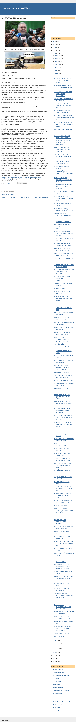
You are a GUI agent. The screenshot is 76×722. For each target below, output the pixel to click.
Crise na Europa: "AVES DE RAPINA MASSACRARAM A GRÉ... (63, 298)
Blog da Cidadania (58, 672)
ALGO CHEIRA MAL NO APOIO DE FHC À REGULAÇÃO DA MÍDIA (63, 488)
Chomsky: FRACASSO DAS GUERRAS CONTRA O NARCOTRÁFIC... (62, 628)
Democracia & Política (15, 8)
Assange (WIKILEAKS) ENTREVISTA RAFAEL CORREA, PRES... (61, 367)
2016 (54, 41)
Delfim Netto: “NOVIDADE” (62, 372)
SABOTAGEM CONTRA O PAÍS (63, 380)
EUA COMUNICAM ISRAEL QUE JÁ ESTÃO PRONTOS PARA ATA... (63, 543)
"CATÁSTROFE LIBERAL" (62, 633)
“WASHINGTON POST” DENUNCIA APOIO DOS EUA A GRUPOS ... (63, 595)
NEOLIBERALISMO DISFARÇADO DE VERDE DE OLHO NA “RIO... (63, 560)
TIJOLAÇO (56, 708)
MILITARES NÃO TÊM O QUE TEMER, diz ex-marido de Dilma (63, 226)
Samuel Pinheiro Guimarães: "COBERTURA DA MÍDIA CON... (62, 495)
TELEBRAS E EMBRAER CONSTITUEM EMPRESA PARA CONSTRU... (62, 105)
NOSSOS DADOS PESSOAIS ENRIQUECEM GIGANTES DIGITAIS (63, 417)
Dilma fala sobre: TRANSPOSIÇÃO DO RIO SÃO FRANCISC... (62, 607)
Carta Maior (56, 684)
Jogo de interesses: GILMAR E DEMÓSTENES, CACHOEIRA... (63, 94)
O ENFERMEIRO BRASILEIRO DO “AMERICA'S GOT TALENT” (63, 278)
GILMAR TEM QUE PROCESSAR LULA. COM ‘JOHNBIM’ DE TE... (62, 215)
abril (56, 640)
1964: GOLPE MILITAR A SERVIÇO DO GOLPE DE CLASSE (62, 156)
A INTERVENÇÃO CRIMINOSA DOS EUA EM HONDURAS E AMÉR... (63, 198)
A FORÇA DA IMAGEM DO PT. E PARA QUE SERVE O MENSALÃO (63, 186)
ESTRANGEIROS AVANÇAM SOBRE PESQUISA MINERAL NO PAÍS (63, 233)
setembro (57, 64)
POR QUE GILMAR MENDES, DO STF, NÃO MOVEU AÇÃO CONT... (63, 124)
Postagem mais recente (8, 197)
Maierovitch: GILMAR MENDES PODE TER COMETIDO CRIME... (63, 131)
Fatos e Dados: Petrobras (61, 690)
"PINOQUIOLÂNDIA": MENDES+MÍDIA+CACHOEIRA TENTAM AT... (63, 173)
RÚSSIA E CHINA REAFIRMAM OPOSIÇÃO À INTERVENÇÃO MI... (64, 117)
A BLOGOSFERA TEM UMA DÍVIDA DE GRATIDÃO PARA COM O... (63, 424)
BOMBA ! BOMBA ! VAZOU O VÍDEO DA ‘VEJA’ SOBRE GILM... (62, 80)
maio (56, 76)
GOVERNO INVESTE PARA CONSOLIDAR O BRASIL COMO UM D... (62, 149)
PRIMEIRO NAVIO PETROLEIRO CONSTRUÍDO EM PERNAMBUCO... (64, 271)
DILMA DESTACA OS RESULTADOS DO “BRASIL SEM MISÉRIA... (63, 180)
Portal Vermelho (58, 705)
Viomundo (56, 711)
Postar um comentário (7, 194)
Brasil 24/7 (56, 678)
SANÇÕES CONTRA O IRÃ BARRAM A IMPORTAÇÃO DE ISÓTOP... (64, 472)
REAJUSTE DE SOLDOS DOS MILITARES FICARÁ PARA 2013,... (63, 351)
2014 (54, 47)
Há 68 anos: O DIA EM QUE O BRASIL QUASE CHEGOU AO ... (63, 403)
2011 (54, 653)
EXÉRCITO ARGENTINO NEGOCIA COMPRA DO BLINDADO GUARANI (62, 566)
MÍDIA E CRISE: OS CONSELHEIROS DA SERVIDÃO (61, 522)
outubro (57, 61)
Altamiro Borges (58, 669)
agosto (57, 67)
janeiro (57, 649)
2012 (54, 53)
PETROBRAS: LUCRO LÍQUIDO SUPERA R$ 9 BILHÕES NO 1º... (63, 578)
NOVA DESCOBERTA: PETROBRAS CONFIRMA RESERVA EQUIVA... (62, 339)
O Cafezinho (57, 699)
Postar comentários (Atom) (14, 201)
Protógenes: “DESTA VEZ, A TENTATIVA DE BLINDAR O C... (63, 87)
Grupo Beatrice (58, 693)
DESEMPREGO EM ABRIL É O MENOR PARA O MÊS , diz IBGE (63, 308)
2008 (54, 661)
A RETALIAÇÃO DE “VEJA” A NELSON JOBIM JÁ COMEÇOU (62, 143)
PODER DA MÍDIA (59, 636)
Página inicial (25, 197)
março (57, 643)
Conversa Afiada (58, 687)
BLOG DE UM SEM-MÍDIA (61, 675)
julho (56, 70)
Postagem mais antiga (41, 197)
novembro (58, 58)
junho (56, 73)
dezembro (58, 55)
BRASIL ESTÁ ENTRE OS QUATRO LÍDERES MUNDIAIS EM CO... (64, 397)
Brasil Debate (57, 681)
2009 (54, 658)
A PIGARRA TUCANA (60, 288)
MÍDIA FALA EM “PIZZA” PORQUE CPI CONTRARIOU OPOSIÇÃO (63, 510)
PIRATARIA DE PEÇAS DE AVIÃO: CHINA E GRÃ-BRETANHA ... (62, 410)
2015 (54, 44)
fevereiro (57, 646)
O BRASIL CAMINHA (60, 505)
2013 (54, 50)
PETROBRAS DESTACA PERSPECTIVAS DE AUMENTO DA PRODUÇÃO (63, 390)
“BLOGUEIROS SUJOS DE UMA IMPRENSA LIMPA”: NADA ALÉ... (63, 260)
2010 (54, 655)
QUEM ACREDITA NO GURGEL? (64, 303)
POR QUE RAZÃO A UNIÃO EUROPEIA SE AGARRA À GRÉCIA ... (62, 465)
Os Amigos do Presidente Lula (62, 702)
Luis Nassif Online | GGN (61, 696)
